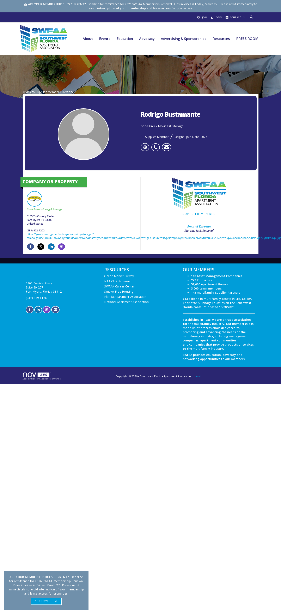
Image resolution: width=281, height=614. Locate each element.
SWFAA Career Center (119, 286)
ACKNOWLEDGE (46, 601)
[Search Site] (252, 17)
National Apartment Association (126, 302)
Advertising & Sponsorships (183, 39)
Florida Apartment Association (125, 297)
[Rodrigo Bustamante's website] (145, 147)
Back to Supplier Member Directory (48, 92)
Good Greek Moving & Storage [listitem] (44, 201)
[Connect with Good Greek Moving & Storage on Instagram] (61, 246)
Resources (221, 39)
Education (125, 39)
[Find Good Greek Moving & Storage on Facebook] (30, 246)
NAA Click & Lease (117, 281)
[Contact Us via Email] (55, 309)
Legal (198, 376)
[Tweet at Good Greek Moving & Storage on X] (41, 246)
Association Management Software (42, 376)
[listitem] (156, 145)
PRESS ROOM (247, 39)
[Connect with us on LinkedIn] (38, 309)
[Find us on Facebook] (29, 309)
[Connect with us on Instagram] (46, 309)
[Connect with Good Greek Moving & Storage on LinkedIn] (51, 246)
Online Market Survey (119, 276)
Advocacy (147, 39)
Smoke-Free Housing (118, 291)
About (88, 39)
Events (104, 39)
